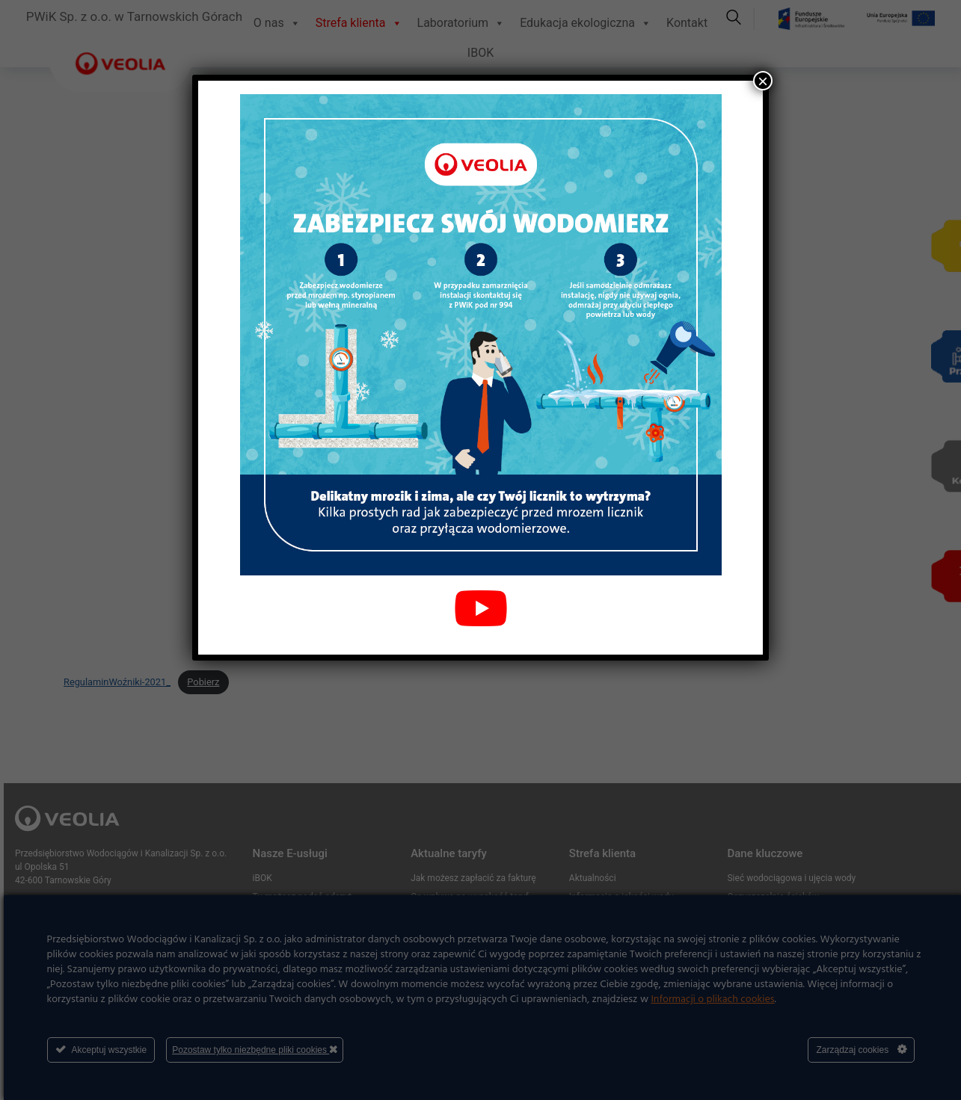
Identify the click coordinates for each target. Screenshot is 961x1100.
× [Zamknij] (763, 80)
